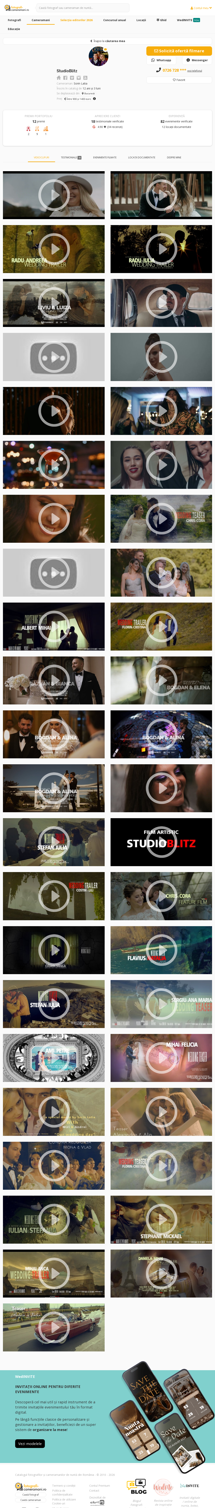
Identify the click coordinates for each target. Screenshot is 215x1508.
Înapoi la (107, 41)
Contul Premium (99, 1485)
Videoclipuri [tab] (41, 157)
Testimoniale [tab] (71, 158)
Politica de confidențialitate (62, 1492)
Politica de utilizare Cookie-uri (64, 1501)
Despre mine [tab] (174, 157)
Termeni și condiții (63, 1485)
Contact (94, 1490)
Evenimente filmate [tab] (104, 157)
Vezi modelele (30, 1443)
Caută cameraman (30, 1500)
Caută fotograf (30, 1494)
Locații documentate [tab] (141, 157)
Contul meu (201, 8)
